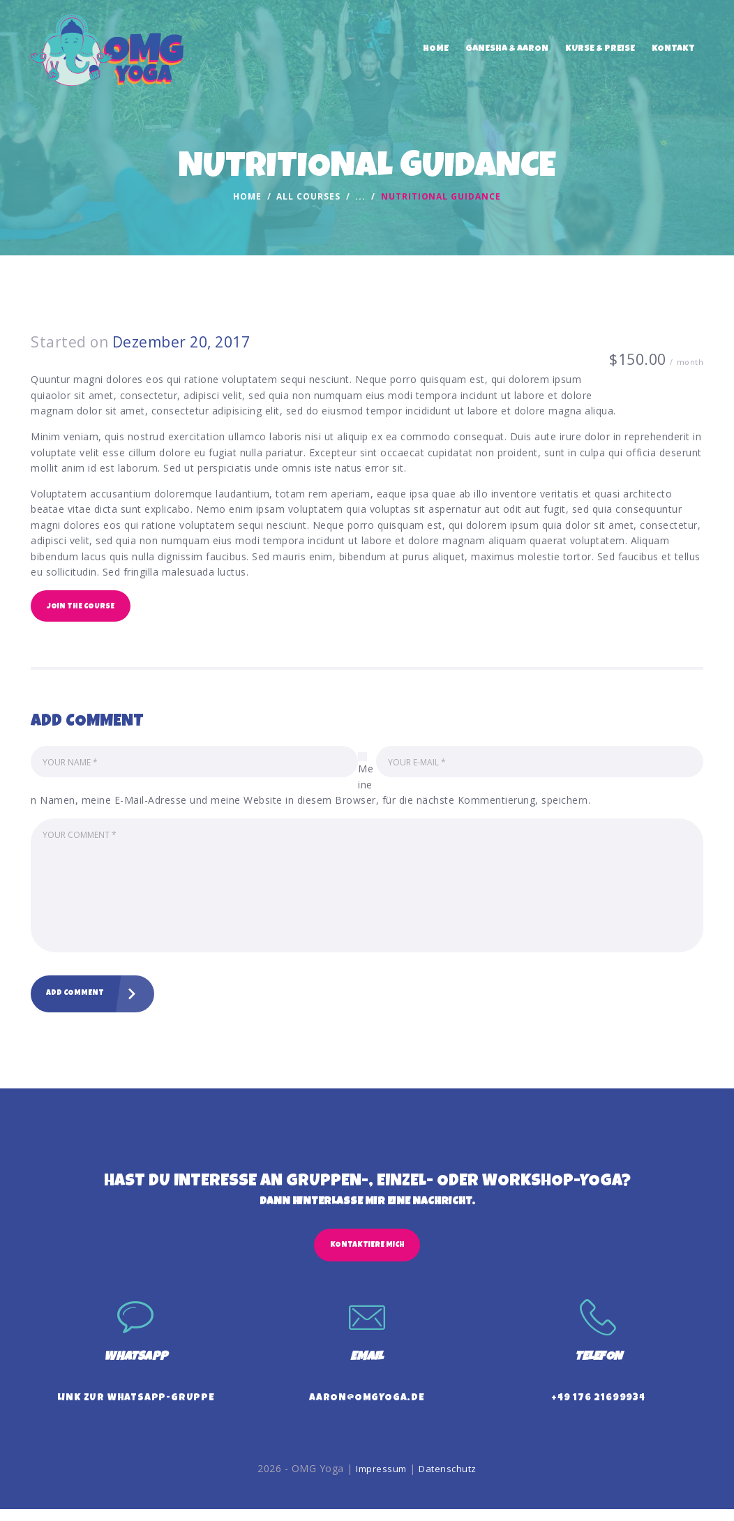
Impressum (379, 1479)
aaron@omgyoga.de (367, 1410)
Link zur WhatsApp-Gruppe (136, 1410)
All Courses (308, 196)
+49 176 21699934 (598, 1410)
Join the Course (84, 608)
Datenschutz (449, 1479)
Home (247, 196)
